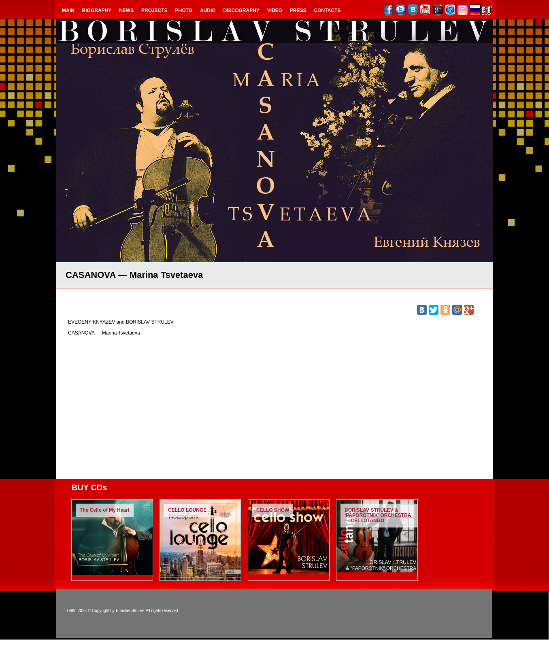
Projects (154, 10)
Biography (97, 10)
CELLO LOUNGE (187, 510)
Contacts (327, 10)
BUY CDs (89, 487)
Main (68, 10)
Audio (208, 10)
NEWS (126, 10)
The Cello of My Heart (105, 510)
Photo (183, 10)
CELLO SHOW (272, 510)
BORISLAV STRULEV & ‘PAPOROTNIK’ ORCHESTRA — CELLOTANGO (378, 515)
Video (274, 10)
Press (298, 10)
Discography (241, 10)
